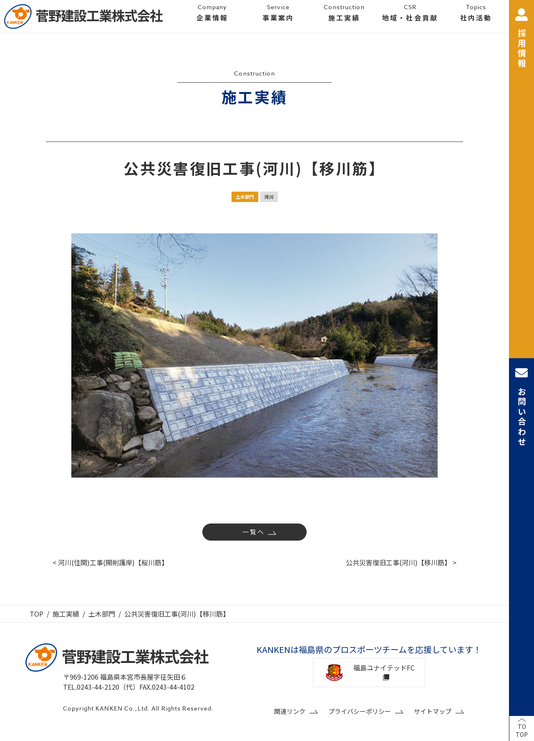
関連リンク (289, 711)
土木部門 (245, 196)
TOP (36, 614)
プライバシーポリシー (359, 711)
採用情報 (521, 38)
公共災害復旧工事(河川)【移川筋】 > (401, 562)
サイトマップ (432, 711)
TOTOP (522, 730)
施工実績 (66, 614)
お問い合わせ (521, 407)
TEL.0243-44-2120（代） (101, 687)
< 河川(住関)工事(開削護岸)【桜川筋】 (110, 562)
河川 (269, 196)
